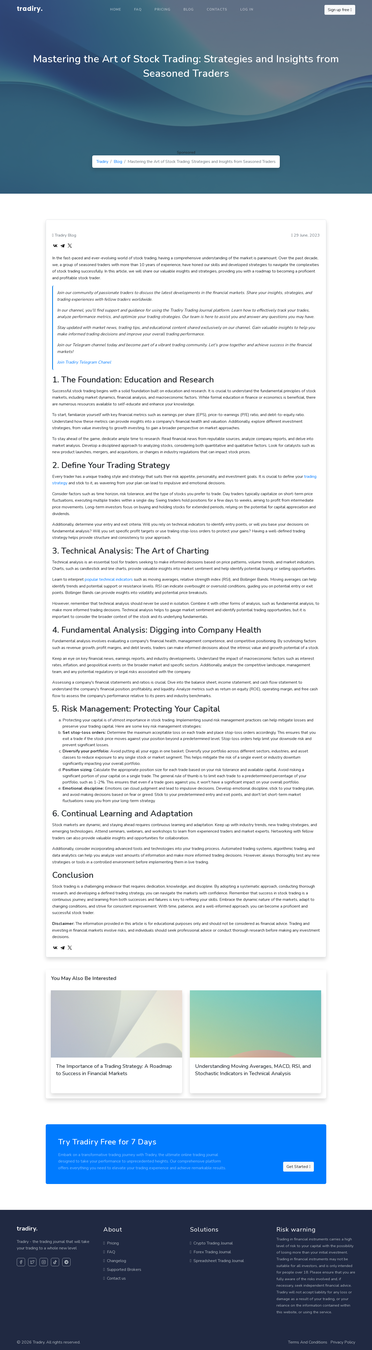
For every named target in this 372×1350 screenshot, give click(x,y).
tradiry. (30, 8)
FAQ (138, 9)
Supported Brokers (122, 1269)
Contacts (217, 9)
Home (115, 9)
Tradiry (102, 161)
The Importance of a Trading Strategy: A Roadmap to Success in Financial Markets (114, 1070)
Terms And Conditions (307, 1342)
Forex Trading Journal (210, 1252)
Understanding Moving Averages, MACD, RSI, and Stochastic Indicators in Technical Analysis (253, 1070)
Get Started (298, 1167)
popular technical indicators (109, 579)
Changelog (114, 1261)
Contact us (114, 1278)
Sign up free (340, 10)
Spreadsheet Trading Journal (217, 1261)
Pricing (162, 9)
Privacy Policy (342, 1342)
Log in (246, 9)
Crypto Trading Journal (211, 1243)
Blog (188, 9)
